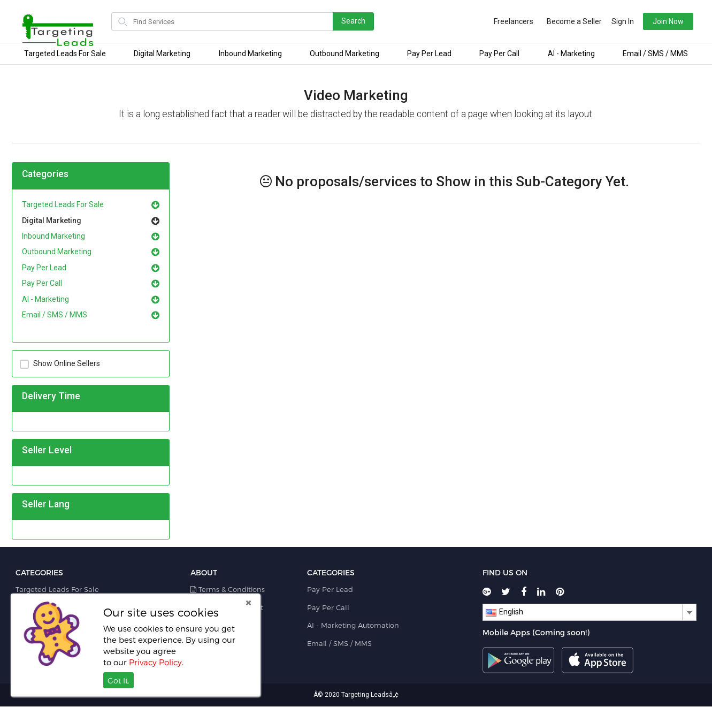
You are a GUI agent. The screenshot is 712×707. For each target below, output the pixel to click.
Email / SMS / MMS (655, 53)
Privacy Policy (155, 662)
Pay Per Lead (429, 53)
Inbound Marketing (250, 53)
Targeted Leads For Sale (65, 53)
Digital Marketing (162, 53)
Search (353, 21)
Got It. (118, 680)
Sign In (612, 21)
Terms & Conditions (227, 589)
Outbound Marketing (344, 53)
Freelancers (503, 21)
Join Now (657, 21)
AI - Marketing (571, 53)
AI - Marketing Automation (353, 625)
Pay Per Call (499, 53)
